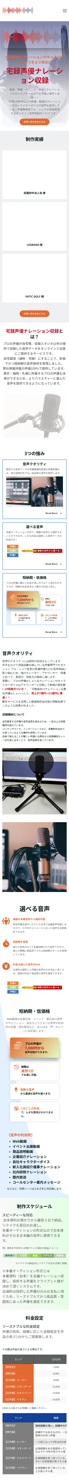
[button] (65, 11)
